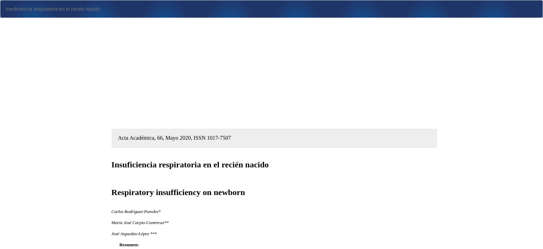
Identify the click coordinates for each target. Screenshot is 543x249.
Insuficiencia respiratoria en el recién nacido (53, 9)
